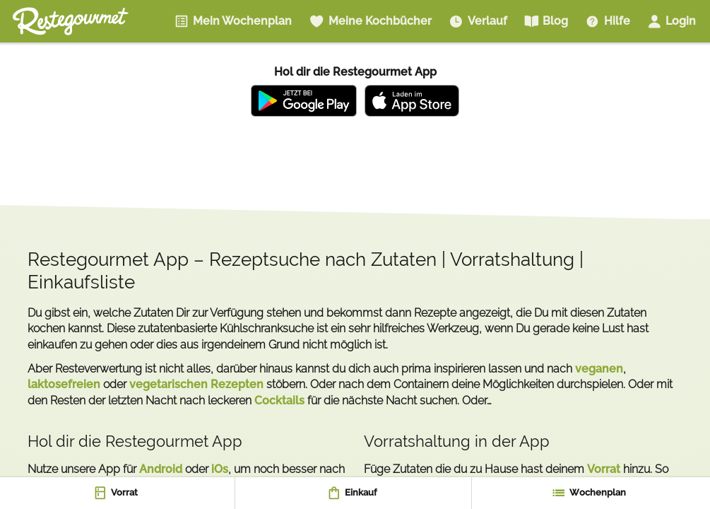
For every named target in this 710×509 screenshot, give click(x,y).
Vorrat (603, 469)
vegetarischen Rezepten (196, 384)
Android (160, 469)
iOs (219, 469)
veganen (599, 368)
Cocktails (279, 400)
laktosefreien (64, 384)
